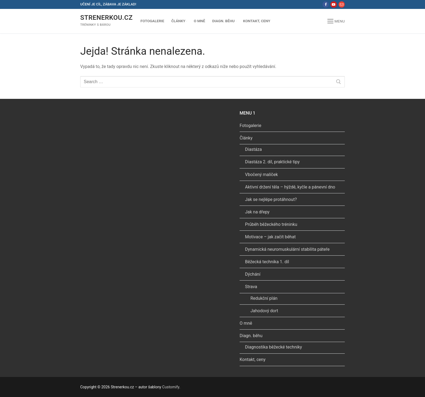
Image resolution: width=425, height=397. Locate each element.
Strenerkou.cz (106, 17)
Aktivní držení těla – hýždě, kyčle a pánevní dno (290, 187)
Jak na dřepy (257, 211)
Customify (170, 387)
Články (247, 138)
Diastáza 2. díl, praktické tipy (272, 161)
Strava (251, 286)
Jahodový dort (264, 310)
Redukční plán (264, 298)
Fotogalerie (250, 125)
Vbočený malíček (261, 174)
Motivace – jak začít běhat (270, 236)
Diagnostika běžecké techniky (273, 347)
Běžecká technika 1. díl (267, 261)
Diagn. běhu (251, 335)
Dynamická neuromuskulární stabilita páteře (287, 249)
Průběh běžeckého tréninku (271, 224)
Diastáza (253, 149)
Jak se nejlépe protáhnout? (271, 199)
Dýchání (252, 274)
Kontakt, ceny (252, 359)
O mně (246, 323)
